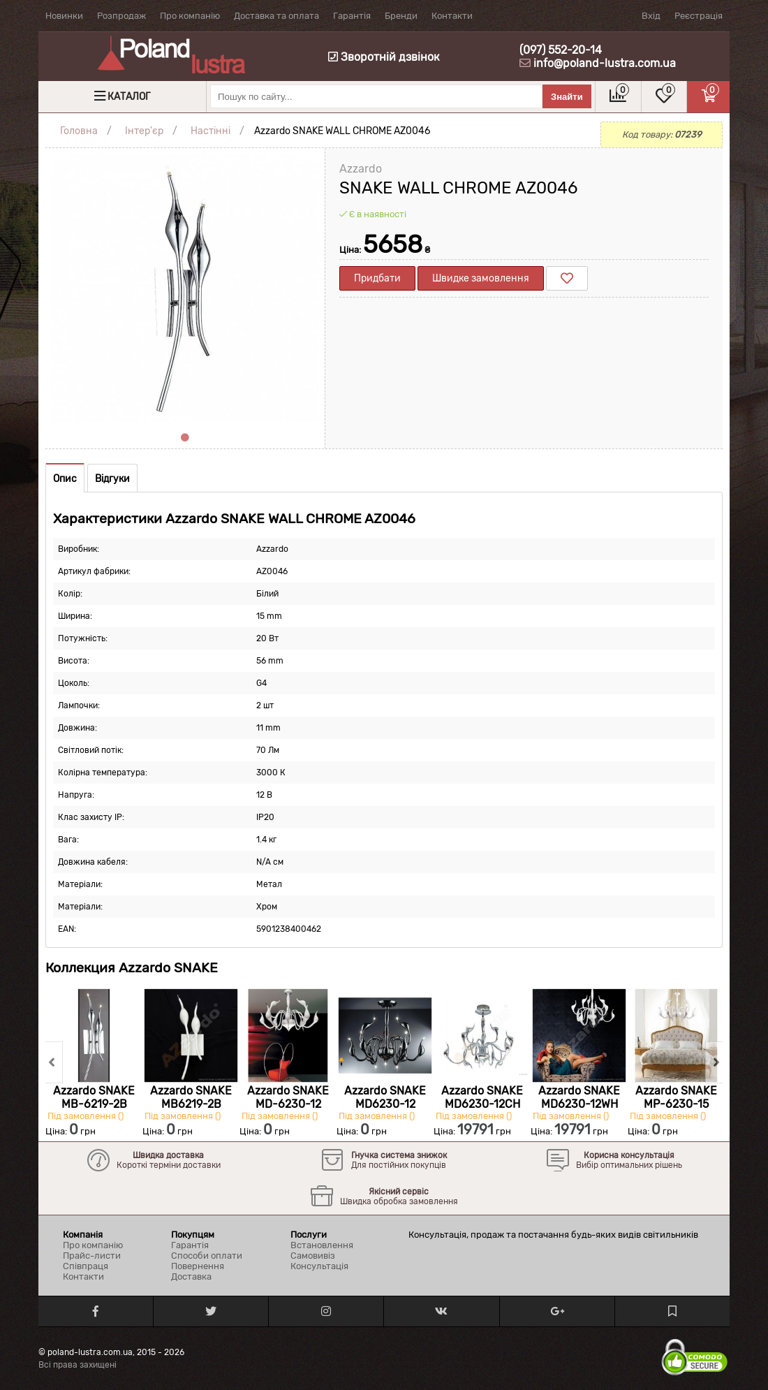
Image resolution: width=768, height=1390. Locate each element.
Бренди (401, 15)
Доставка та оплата (276, 15)
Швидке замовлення (480, 278)
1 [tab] (185, 438)
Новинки (64, 15)
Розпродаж (121, 15)
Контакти (452, 15)
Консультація (319, 1266)
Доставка (191, 1276)
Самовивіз (312, 1255)
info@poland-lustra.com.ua (604, 63)
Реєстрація (698, 15)
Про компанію (190, 15)
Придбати (377, 278)
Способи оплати (206, 1255)
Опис (65, 479)
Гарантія (352, 15)
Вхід (651, 15)
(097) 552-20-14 (560, 50)
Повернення (197, 1266)
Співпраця (85, 1266)
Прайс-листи (92, 1255)
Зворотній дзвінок (384, 57)
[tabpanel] (185, 287)
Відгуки (112, 479)
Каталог (129, 97)
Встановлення (321, 1245)
